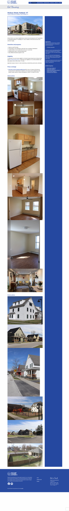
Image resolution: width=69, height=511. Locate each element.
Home (30, 2)
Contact (60, 2)
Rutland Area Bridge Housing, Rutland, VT (53, 70)
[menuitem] (30, 3)
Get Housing (34, 2)
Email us (57, 484)
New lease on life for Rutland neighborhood (16, 69)
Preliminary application (50, 47)
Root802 (22, 488)
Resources (52, 2)
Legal (38, 477)
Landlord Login (39, 479)
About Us (56, 2)
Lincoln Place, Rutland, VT (51, 69)
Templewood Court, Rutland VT (52, 72)
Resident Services (46, 2)
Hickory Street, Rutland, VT (51, 68)
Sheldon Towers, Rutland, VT (51, 71)
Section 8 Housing (40, 2)
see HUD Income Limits (14, 59)
